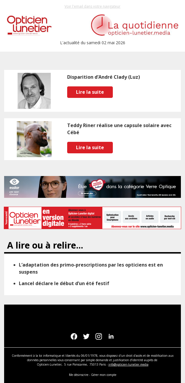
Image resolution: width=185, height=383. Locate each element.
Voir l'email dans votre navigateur (92, 6)
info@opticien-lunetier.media (128, 364)
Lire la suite (90, 92)
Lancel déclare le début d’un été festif (64, 283)
